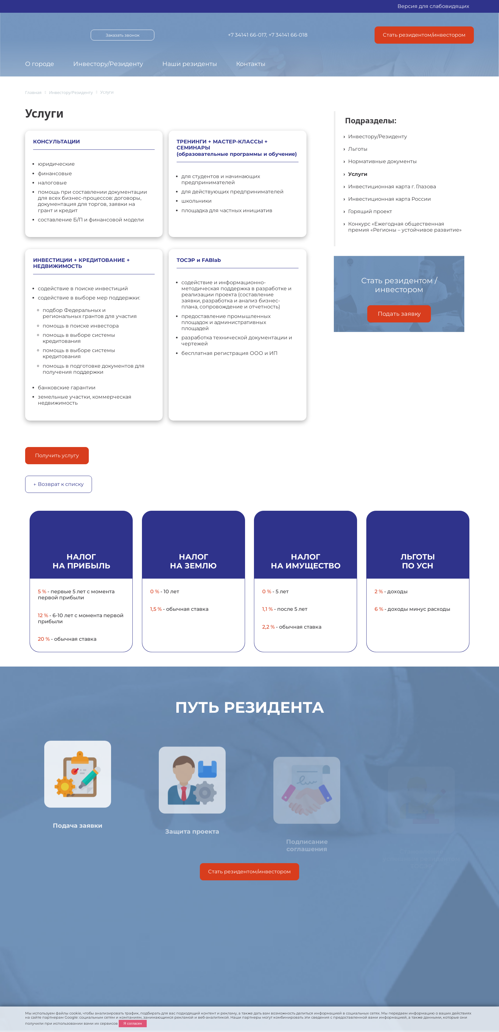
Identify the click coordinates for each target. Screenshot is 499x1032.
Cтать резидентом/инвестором (424, 35)
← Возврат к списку (58, 484)
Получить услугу (57, 455)
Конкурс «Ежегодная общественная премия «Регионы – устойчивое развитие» (405, 227)
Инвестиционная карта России (389, 199)
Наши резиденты (189, 64)
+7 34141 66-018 (288, 35)
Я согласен (132, 1023)
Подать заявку (399, 313)
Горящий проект (370, 211)
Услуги (357, 174)
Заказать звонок (122, 35)
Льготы (358, 149)
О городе (39, 64)
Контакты (250, 64)
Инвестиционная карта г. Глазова (392, 187)
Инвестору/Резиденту (108, 64)
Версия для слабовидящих (433, 6)
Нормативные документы (382, 161)
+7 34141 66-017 (247, 35)
